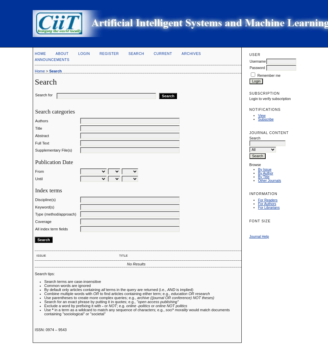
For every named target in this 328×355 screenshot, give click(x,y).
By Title (263, 177)
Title (38, 128)
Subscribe (265, 119)
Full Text (42, 143)
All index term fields (51, 229)
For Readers (267, 200)
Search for (44, 95)
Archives (191, 54)
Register (109, 54)
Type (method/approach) (55, 214)
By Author (265, 173)
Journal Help (259, 236)
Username (257, 61)
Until (38, 179)
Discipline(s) (45, 200)
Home (40, 54)
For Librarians (268, 207)
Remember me (268, 75)
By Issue (264, 169)
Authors (41, 121)
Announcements (52, 60)
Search (136, 54)
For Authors (267, 204)
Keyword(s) (44, 207)
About (62, 54)
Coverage (43, 222)
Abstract (42, 136)
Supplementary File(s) (53, 150)
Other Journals (269, 181)
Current (163, 54)
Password (257, 68)
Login (84, 54)
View (261, 116)
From (39, 171)
